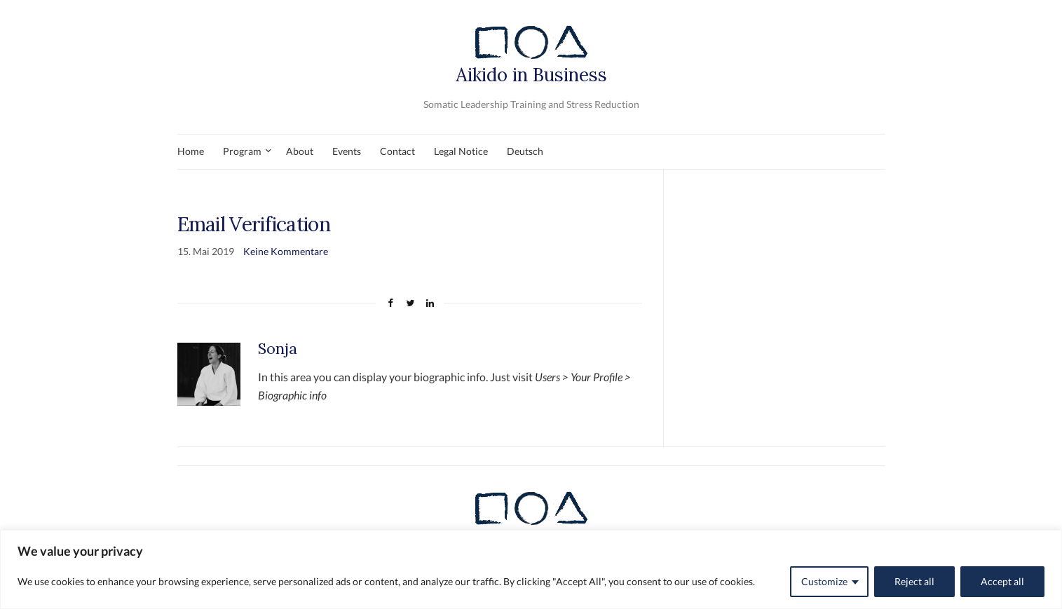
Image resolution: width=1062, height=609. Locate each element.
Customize (824, 581)
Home (190, 151)
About (299, 151)
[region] (531, 569)
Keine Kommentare (285, 251)
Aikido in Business (531, 53)
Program (242, 151)
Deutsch (525, 151)
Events (346, 151)
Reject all (914, 581)
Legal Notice (461, 151)
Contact (397, 151)
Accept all (1002, 581)
